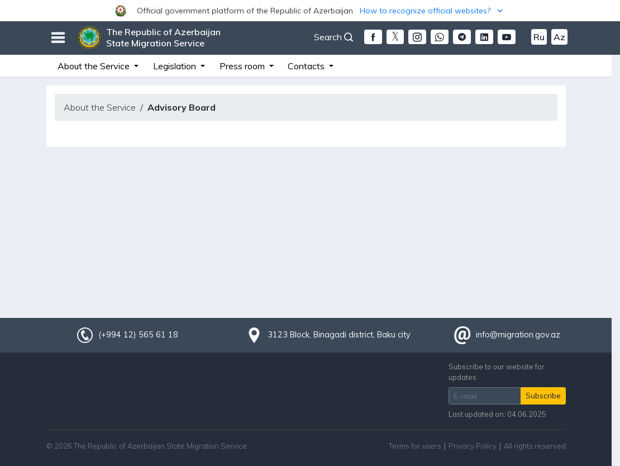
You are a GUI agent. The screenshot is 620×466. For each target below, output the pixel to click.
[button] (310, 10)
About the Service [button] (95, 66)
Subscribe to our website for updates (497, 372)
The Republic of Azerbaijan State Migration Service (163, 37)
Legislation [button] (175, 66)
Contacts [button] (307, 66)
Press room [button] (243, 66)
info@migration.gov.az (518, 335)
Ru (539, 36)
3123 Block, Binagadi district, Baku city (339, 335)
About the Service (100, 107)
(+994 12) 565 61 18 (138, 335)
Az (559, 36)
